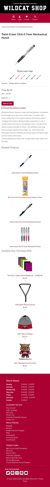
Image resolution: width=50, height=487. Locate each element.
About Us (9, 451)
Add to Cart (7, 103)
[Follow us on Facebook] (13, 473)
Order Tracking (11, 410)
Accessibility (10, 435)
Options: (4, 83)
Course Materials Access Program (18, 462)
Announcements (12, 437)
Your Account (10, 408)
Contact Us (10, 420)
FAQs (8, 433)
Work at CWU (11, 453)
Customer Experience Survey (16, 417)
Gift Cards (9, 413)
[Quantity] (12, 98)
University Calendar (13, 455)
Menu (13, 19)
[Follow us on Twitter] (8, 473)
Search (35, 17)
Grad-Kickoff (10, 440)
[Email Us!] (26, 473)
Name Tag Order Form (14, 458)
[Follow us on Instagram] (17, 473)
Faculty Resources (12, 460)
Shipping (9, 426)
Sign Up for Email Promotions (16, 448)
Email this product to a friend (15, 108)
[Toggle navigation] (13, 16)
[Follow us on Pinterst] (22, 473)
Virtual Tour (10, 415)
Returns (9, 428)
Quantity (4, 98)
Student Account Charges (15, 430)
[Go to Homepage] (25, 6)
